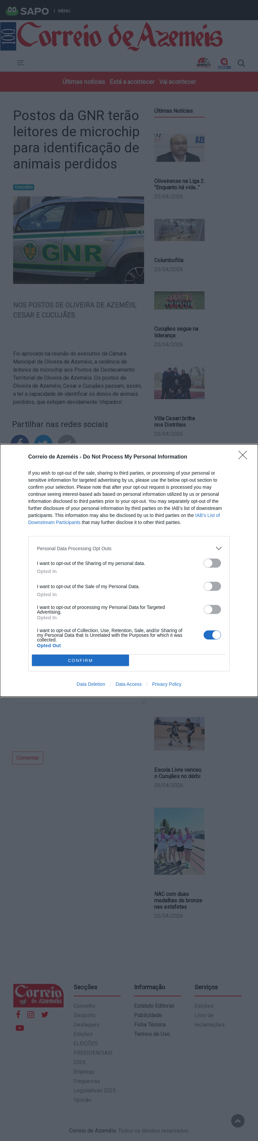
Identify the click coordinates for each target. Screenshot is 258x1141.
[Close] (245, 457)
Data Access (129, 684)
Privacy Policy (166, 684)
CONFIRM (80, 660)
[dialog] (129, 570)
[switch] (212, 563)
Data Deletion (91, 684)
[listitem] (129, 548)
